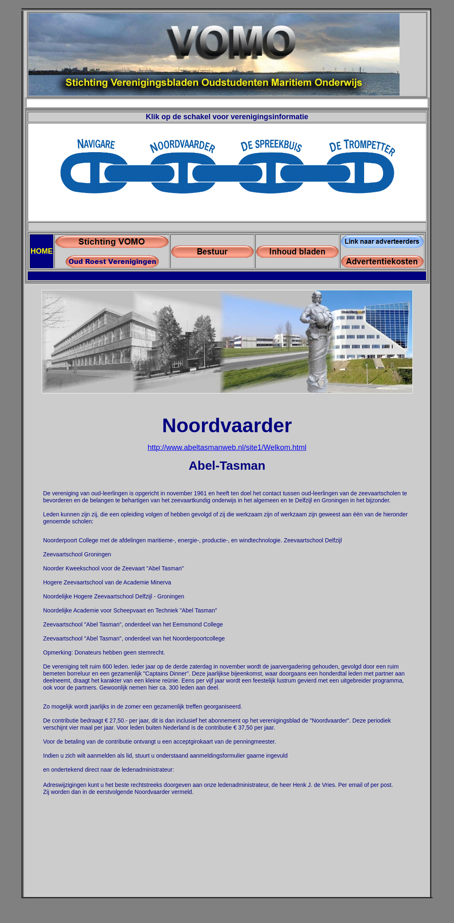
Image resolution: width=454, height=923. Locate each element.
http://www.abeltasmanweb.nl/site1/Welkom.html (227, 447)
